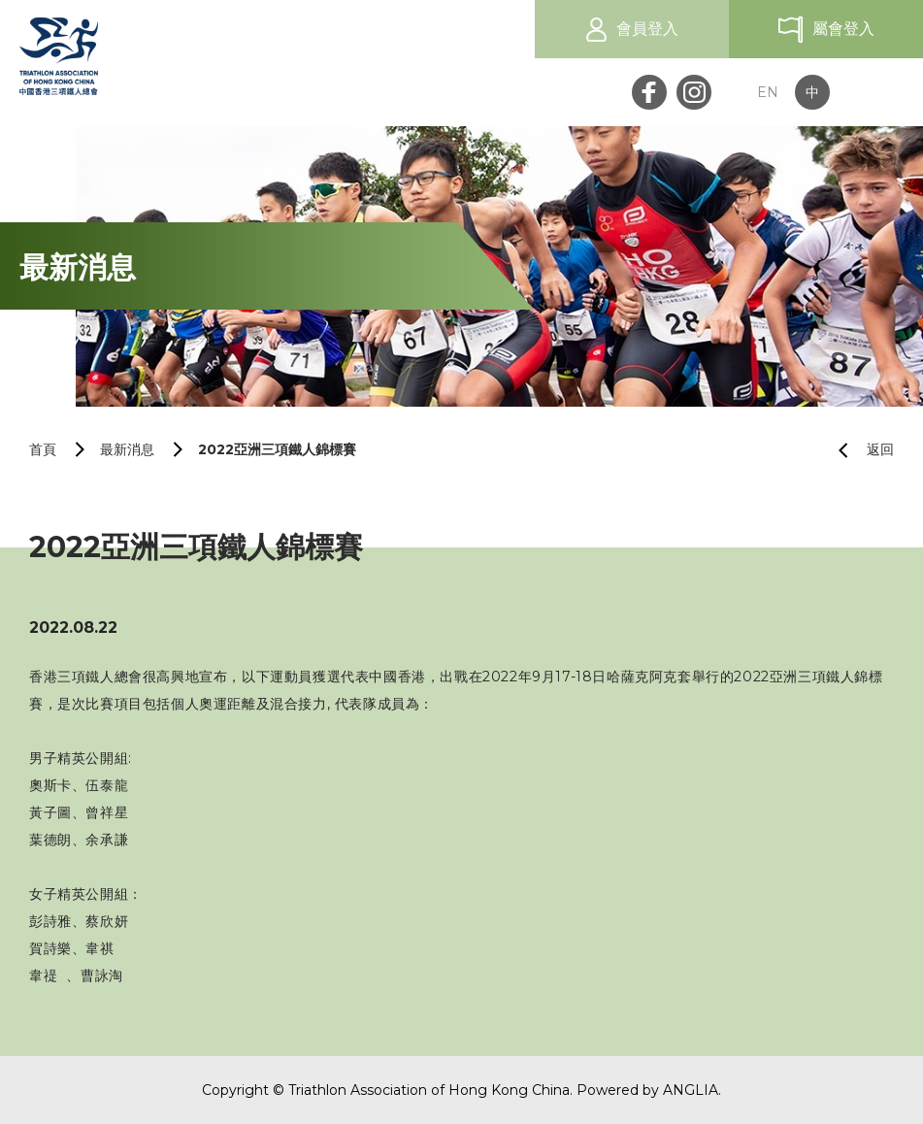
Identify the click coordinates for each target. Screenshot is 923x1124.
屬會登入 (843, 28)
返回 (858, 450)
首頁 (42, 449)
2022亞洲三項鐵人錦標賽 (277, 449)
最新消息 (127, 449)
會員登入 (647, 28)
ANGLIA (690, 1090)
